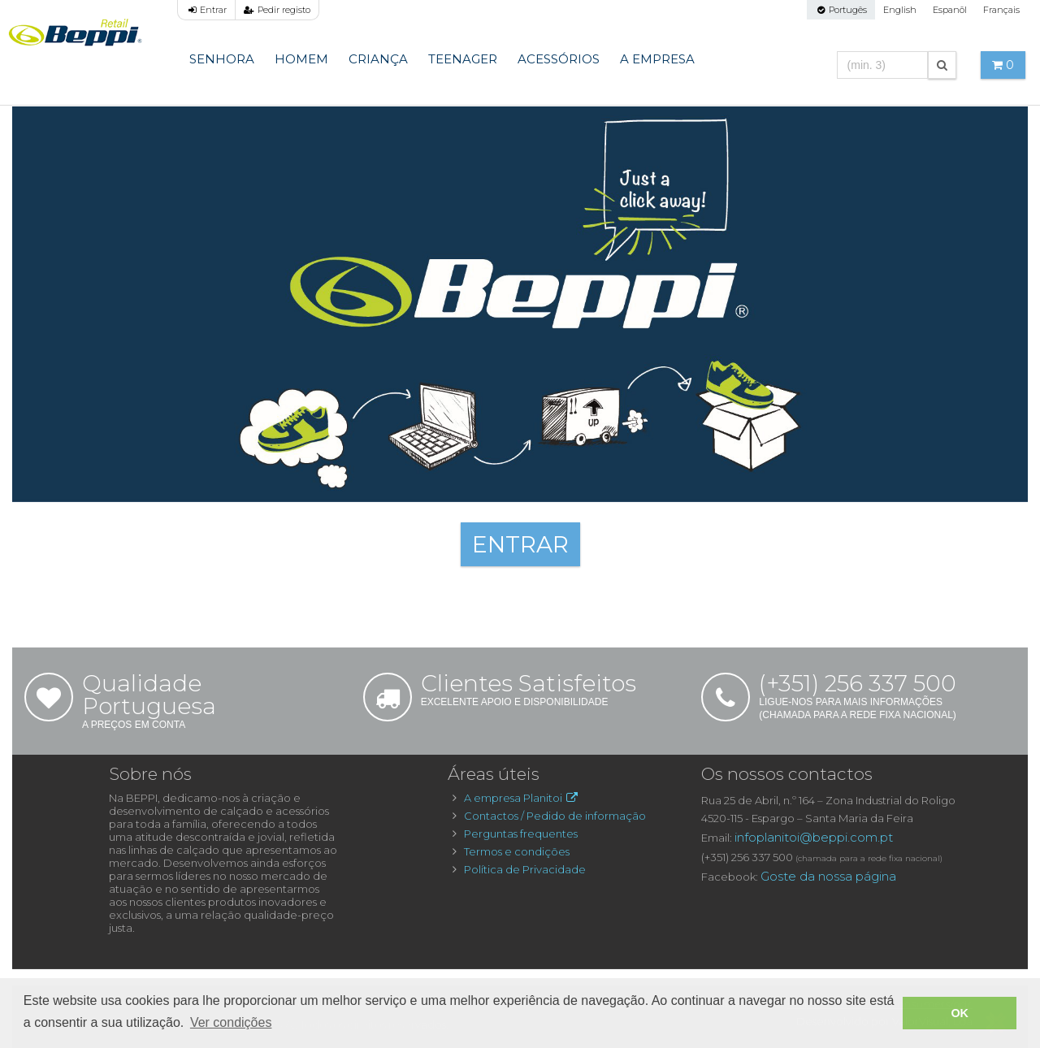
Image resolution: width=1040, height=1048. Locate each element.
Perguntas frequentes (521, 833)
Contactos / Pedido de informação (555, 815)
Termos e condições (517, 851)
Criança (378, 59)
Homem (301, 59)
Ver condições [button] (231, 1022)
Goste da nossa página (828, 876)
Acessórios (559, 59)
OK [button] (959, 1013)
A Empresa (657, 59)
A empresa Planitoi (521, 797)
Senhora (221, 59)
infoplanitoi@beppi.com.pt (813, 837)
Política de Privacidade (525, 869)
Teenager (462, 59)
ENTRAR (520, 544)
